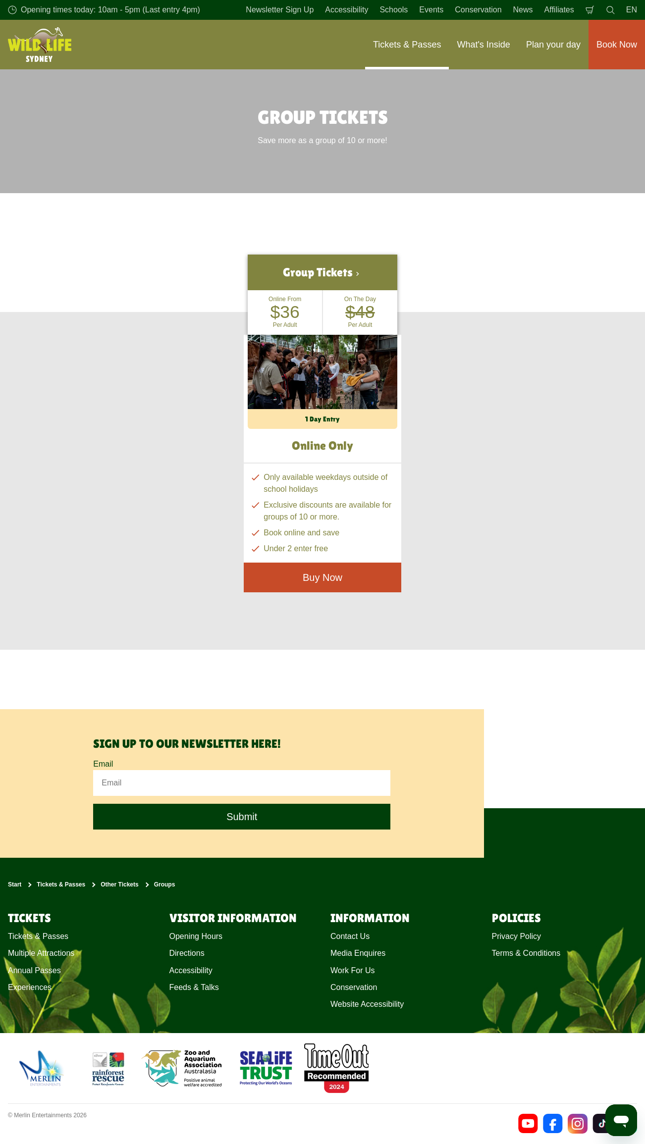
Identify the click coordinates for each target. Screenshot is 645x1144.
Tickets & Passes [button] (407, 45)
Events (431, 9)
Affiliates (559, 9)
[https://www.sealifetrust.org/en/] (266, 1068)
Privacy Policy (516, 936)
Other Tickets (119, 884)
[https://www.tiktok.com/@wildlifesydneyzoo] (602, 1124)
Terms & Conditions (526, 953)
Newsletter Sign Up (280, 9)
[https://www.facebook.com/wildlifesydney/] (553, 1124)
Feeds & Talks (194, 987)
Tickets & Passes (61, 884)
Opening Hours (196, 936)
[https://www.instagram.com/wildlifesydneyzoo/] (578, 1124)
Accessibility (346, 9)
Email (103, 764)
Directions (187, 953)
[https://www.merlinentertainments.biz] (43, 1068)
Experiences (30, 987)
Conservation (478, 9)
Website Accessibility (367, 1004)
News (523, 9)
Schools (393, 9)
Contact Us (350, 936)
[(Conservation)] (107, 1068)
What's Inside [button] (483, 45)
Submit (241, 817)
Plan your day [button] (553, 45)
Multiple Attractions (41, 953)
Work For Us (352, 970)
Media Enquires (357, 953)
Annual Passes (34, 970)
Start (14, 884)
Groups (164, 884)
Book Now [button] (616, 45)
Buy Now (322, 577)
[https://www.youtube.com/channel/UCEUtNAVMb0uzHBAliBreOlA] (528, 1124)
